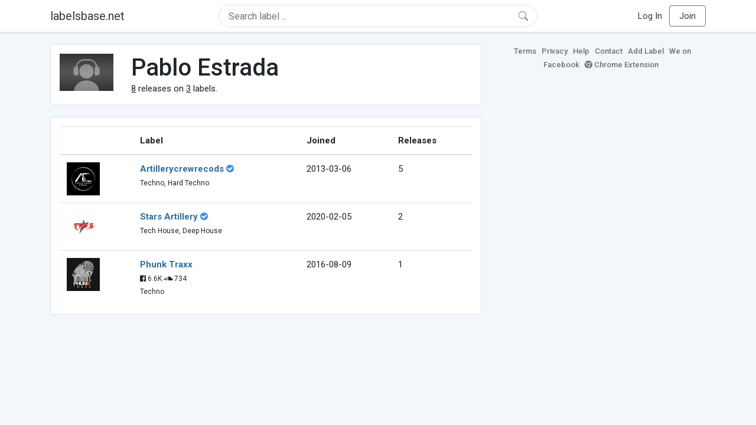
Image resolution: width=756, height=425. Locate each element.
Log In (650, 16)
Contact (609, 51)
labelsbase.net (87, 16)
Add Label (646, 51)
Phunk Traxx (166, 264)
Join (687, 16)
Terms (525, 51)
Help (581, 51)
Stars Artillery (169, 216)
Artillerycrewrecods (182, 169)
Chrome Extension (622, 64)
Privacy (555, 51)
